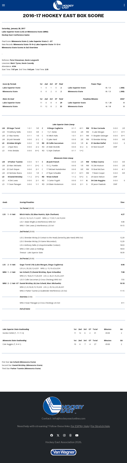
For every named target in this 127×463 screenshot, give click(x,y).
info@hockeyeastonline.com (69, 418)
